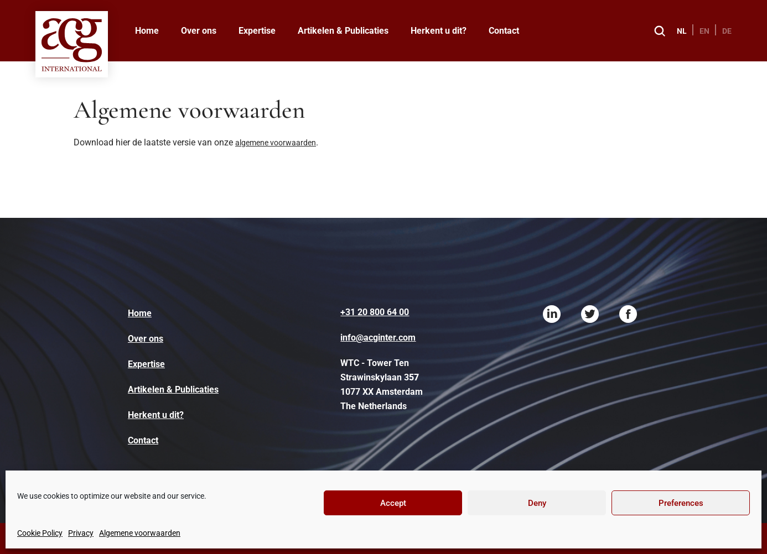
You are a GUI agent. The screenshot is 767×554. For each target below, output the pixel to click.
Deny (537, 503)
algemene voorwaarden (275, 142)
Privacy (81, 533)
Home (147, 30)
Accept (393, 503)
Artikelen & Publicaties (343, 30)
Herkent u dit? (439, 30)
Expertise (257, 30)
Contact (504, 30)
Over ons (198, 30)
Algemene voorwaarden (139, 533)
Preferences (681, 503)
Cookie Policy (40, 533)
